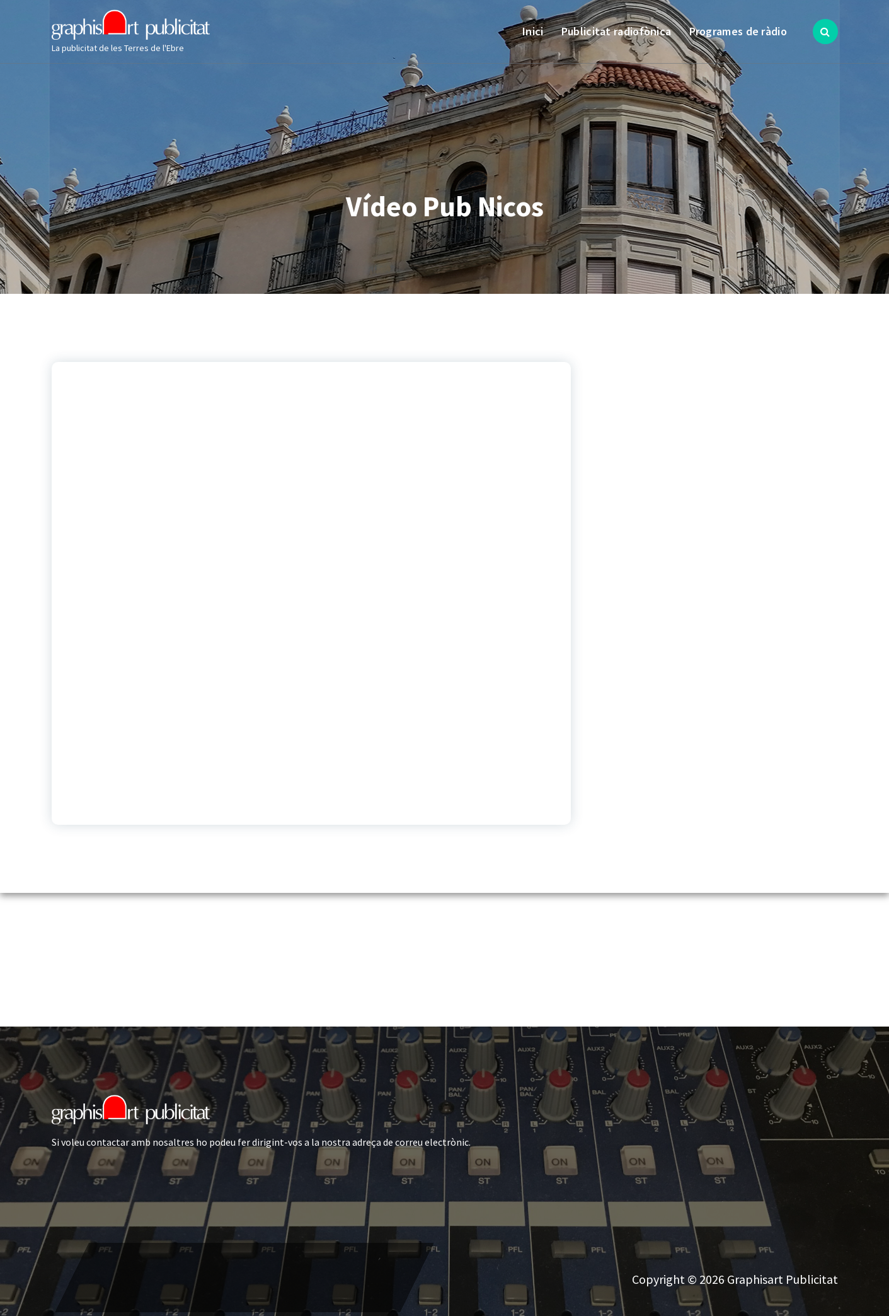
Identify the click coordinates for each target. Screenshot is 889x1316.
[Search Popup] (825, 31)
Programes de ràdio (738, 31)
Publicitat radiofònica (616, 31)
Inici (533, 31)
